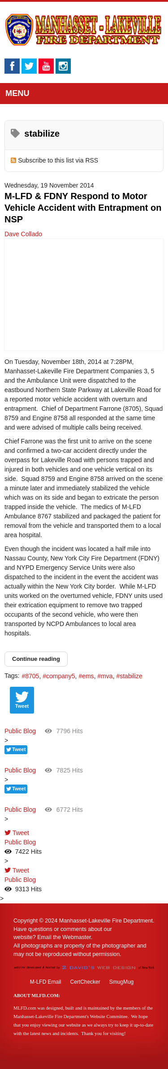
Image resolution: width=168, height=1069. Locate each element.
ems (88, 676)
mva (106, 676)
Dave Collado (23, 234)
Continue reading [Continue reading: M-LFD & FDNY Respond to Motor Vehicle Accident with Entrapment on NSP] (36, 659)
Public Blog (20, 731)
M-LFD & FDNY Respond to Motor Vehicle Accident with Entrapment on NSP (82, 207)
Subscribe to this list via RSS (58, 160)
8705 (32, 676)
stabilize (131, 676)
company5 (60, 676)
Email (44, 937)
